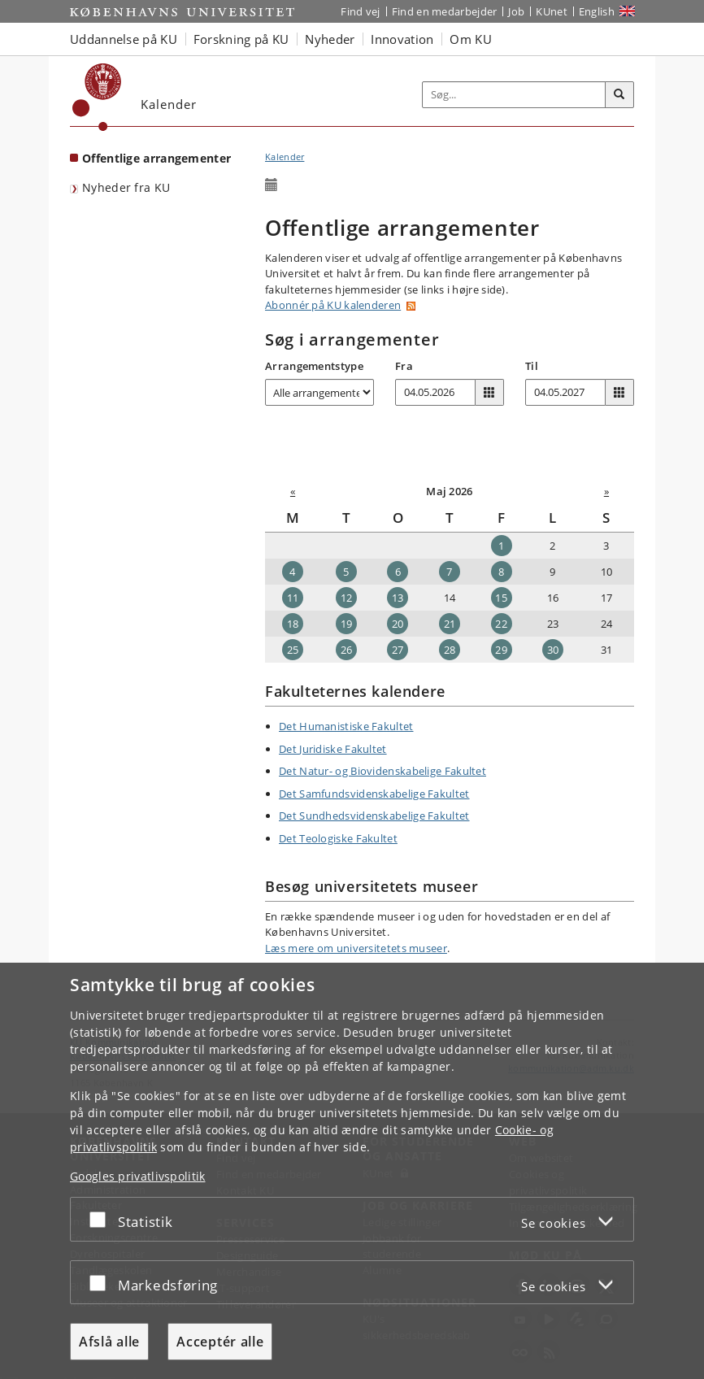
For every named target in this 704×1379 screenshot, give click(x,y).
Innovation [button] (402, 39)
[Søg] (619, 95)
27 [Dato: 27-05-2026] (398, 649)
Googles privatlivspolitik (138, 1176)
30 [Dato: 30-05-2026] (553, 649)
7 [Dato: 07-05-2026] (449, 571)
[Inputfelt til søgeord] (514, 94)
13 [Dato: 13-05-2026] (398, 597)
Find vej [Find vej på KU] (360, 11)
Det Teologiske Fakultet (338, 838)
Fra (404, 366)
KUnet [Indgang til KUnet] (551, 11)
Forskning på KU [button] (241, 39)
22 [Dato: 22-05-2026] (501, 623)
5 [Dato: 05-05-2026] (346, 571)
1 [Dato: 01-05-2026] (501, 545)
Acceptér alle (219, 1342)
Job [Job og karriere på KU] (516, 11)
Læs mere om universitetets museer (356, 948)
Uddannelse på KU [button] (123, 39)
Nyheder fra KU (126, 187)
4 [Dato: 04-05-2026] (292, 571)
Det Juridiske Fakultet (333, 749)
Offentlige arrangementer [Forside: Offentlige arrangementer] (156, 158)
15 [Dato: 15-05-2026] (501, 597)
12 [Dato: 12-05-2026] (347, 597)
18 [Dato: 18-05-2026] (293, 623)
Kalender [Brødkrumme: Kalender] (284, 156)
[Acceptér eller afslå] (101, 1219)
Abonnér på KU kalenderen (333, 305)
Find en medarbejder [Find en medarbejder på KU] (445, 11)
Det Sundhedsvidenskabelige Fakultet (374, 815)
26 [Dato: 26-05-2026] (347, 649)
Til (531, 366)
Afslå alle (109, 1342)
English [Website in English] (597, 11)
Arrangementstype (314, 366)
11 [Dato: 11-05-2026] (293, 597)
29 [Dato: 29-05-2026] (501, 649)
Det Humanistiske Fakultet (346, 726)
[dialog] (352, 1171)
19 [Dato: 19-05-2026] (347, 623)
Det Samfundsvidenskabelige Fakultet (374, 793)
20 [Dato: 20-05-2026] (398, 623)
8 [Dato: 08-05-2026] (501, 571)
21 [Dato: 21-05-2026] (450, 623)
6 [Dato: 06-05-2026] (398, 571)
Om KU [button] (471, 39)
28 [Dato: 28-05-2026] (450, 649)
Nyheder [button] (329, 39)
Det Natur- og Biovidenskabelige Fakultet (382, 770)
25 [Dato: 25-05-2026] (293, 649)
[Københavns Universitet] (97, 97)
